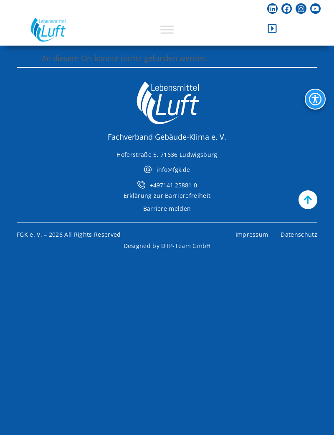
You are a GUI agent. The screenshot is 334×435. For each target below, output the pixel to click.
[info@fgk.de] (148, 169)
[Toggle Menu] (167, 30)
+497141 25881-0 (173, 185)
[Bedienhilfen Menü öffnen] (315, 99)
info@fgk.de (173, 170)
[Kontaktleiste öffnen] (272, 28)
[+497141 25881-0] (141, 185)
